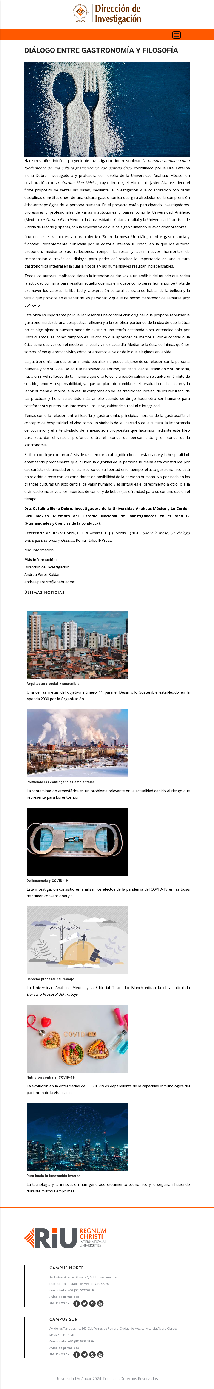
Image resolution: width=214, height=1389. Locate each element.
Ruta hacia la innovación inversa (53, 1176)
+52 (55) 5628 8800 (81, 1341)
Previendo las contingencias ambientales (61, 782)
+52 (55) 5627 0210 (81, 1290)
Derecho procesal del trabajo (50, 979)
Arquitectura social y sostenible (53, 684)
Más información (39, 550)
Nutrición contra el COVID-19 (51, 1077)
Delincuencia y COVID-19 (47, 881)
